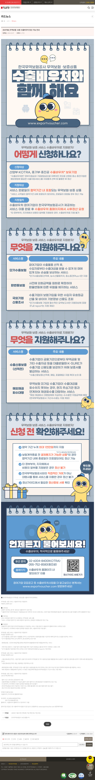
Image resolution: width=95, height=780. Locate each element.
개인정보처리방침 (12, 764)
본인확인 (82, 745)
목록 (47, 724)
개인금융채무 (35, 764)
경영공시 (3, 764)
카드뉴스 (14, 21)
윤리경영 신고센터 (70, 759)
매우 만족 (7, 739)
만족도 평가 (88, 739)
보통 (20, 739)
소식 (8, 21)
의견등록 (89, 745)
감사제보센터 (23, 759)
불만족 (27, 739)
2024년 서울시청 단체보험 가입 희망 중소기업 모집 (25, 713)
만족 (14, 739)
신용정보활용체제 (24, 764)
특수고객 (47, 2)
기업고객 (26, 2)
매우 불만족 (35, 739)
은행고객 (37, 2)
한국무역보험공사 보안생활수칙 (20, 717)
